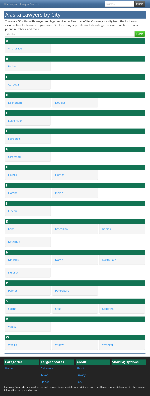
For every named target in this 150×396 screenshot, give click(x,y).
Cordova (13, 84)
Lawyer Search (29, 4)
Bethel (12, 66)
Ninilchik (13, 260)
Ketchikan (61, 229)
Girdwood (14, 157)
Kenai (11, 229)
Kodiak (106, 229)
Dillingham (15, 102)
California (47, 368)
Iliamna (13, 193)
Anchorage (15, 48)
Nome (59, 260)
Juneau (12, 211)
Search (139, 33)
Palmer (12, 290)
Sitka (58, 308)
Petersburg (62, 290)
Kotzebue (14, 241)
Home (9, 368)
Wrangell (108, 345)
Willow (59, 345)
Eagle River (15, 120)
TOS (79, 382)
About (80, 368)
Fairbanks (14, 138)
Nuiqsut (13, 272)
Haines (12, 175)
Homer (59, 175)
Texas (44, 375)
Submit (139, 3)
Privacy (81, 375)
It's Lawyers (11, 4)
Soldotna (108, 308)
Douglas (60, 102)
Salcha (12, 308)
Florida (45, 382)
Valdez (12, 326)
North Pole (109, 260)
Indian (59, 193)
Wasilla (12, 345)
